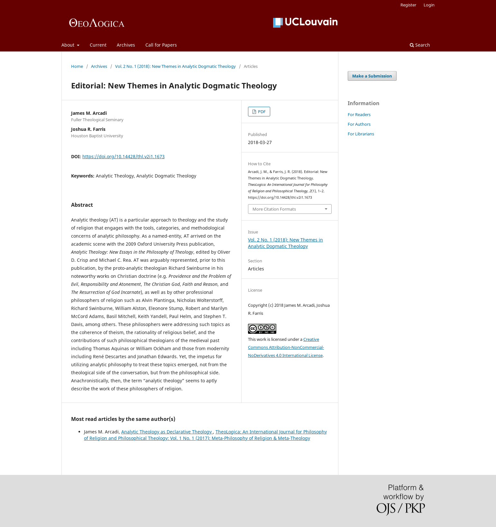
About (68, 45)
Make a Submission (372, 76)
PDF (261, 111)
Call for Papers (161, 45)
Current (98, 45)
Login (429, 5)
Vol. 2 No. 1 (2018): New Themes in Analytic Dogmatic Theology (175, 66)
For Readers (359, 114)
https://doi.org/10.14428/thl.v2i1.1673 (123, 156)
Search (420, 45)
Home (77, 66)
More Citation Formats (274, 209)
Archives (126, 45)
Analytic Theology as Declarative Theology (167, 432)
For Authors (359, 124)
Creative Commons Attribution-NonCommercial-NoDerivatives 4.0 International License (286, 347)
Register (408, 5)
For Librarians (361, 134)
